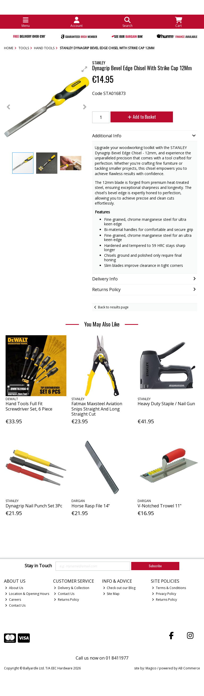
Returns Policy (66, 599)
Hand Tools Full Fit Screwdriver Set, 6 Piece (29, 406)
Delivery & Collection (71, 588)
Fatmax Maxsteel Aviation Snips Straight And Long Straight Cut (96, 409)
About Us (14, 588)
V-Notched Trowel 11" (159, 506)
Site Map (111, 593)
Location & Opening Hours (27, 593)
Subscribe (155, 566)
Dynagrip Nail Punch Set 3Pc (34, 506)
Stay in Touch (38, 566)
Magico (151, 668)
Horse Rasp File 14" (90, 506)
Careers (13, 599)
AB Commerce (189, 668)
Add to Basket (142, 117)
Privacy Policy (164, 593)
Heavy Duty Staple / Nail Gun (166, 404)
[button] (84, 69)
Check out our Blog (119, 588)
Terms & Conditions (169, 588)
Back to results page (113, 307)
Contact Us (15, 605)
